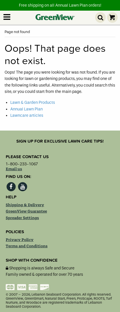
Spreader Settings (22, 218)
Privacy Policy (20, 239)
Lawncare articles (26, 115)
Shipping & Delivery (25, 205)
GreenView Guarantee (26, 211)
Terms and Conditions (27, 246)
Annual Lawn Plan (26, 109)
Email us (14, 169)
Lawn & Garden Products (32, 102)
